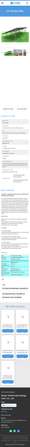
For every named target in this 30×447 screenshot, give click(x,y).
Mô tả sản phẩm (22, 109)
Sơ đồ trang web (20, 444)
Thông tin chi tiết (8, 109)
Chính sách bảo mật (10, 444)
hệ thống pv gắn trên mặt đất (11, 297)
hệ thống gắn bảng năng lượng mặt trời (15, 288)
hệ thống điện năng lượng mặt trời (13, 294)
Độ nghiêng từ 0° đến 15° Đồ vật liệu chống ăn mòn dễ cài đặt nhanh (7, 326)
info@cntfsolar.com (9, 405)
